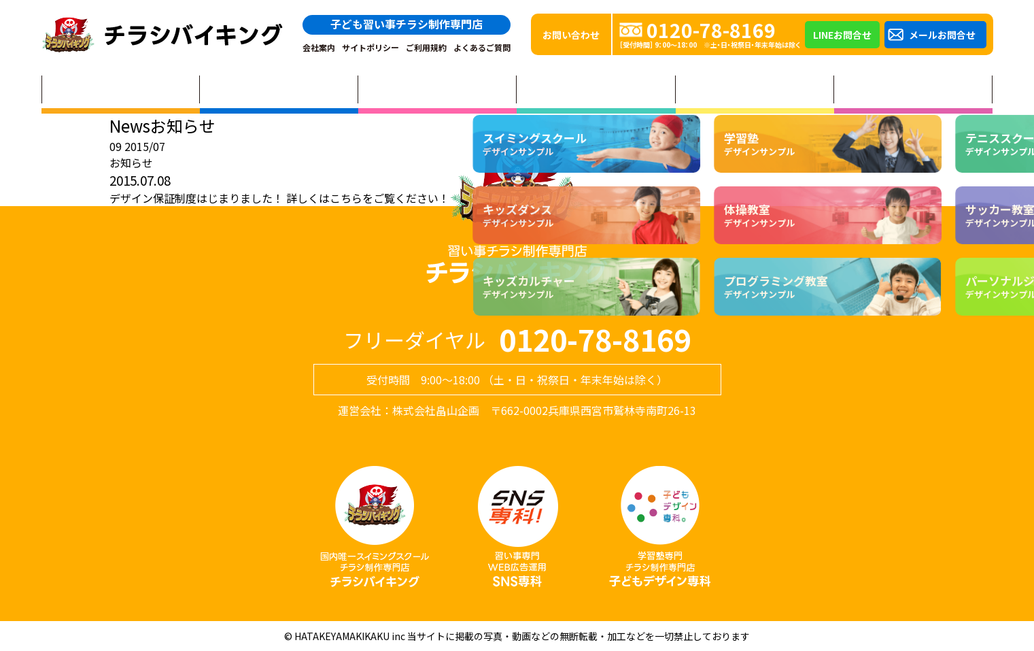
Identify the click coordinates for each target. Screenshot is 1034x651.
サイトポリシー (370, 48)
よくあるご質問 (482, 48)
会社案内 (319, 48)
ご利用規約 (426, 48)
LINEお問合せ (842, 34)
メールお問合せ (942, 34)
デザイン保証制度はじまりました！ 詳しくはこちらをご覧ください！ (279, 198)
